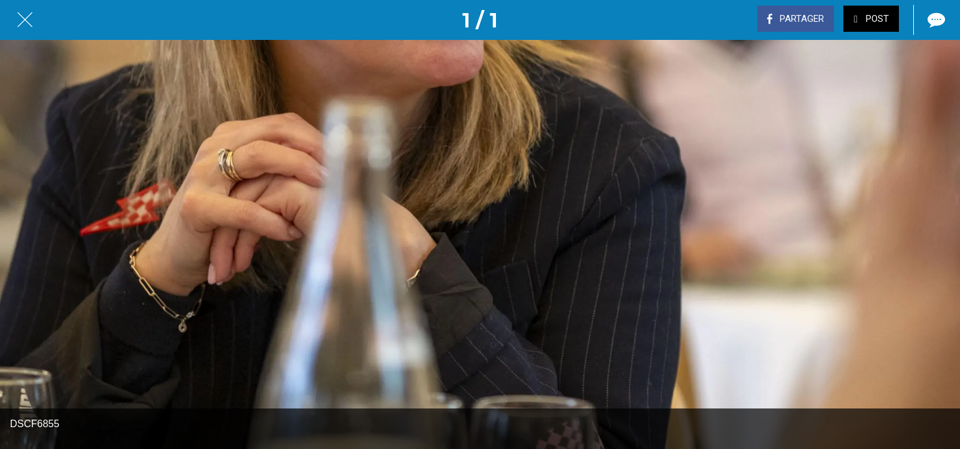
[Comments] (935, 20)
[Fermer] (24, 19)
